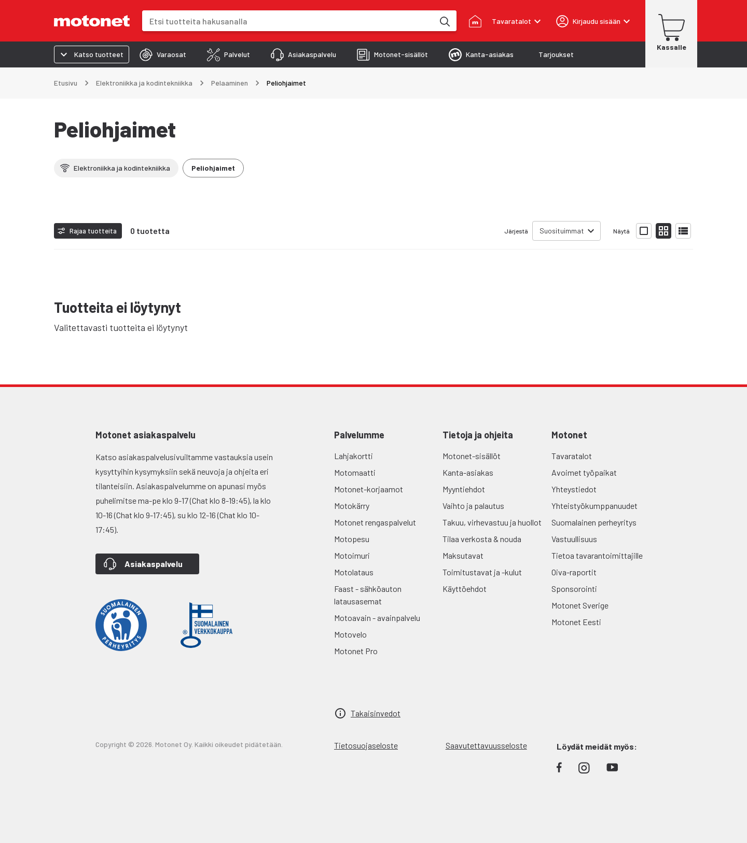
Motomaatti (355, 472)
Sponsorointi (574, 588)
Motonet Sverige (579, 605)
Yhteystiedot (574, 489)
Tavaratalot (571, 456)
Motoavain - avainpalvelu (377, 618)
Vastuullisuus (574, 539)
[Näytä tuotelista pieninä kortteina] (663, 231)
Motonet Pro (356, 651)
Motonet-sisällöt (471, 456)
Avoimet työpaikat (584, 472)
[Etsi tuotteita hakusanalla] (444, 20)
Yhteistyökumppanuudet (594, 505)
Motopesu (351, 539)
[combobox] (288, 21)
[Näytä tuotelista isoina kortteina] (644, 231)
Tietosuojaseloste (366, 745)
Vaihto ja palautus (473, 505)
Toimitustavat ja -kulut (482, 572)
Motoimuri (352, 555)
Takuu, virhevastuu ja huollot (492, 522)
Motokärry (351, 505)
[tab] (163, 54)
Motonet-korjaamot (368, 489)
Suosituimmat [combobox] (562, 230)
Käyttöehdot (464, 588)
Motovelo (350, 634)
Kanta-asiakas (467, 472)
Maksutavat (462, 555)
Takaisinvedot (375, 713)
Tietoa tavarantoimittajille (597, 555)
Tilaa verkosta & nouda (481, 539)
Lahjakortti (353, 456)
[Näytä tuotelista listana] (683, 231)
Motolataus (354, 572)
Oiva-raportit (574, 572)
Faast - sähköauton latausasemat (368, 595)
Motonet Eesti (576, 622)
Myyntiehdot (463, 489)
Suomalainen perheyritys (594, 522)
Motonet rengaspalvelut (375, 522)
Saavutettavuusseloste (486, 745)
